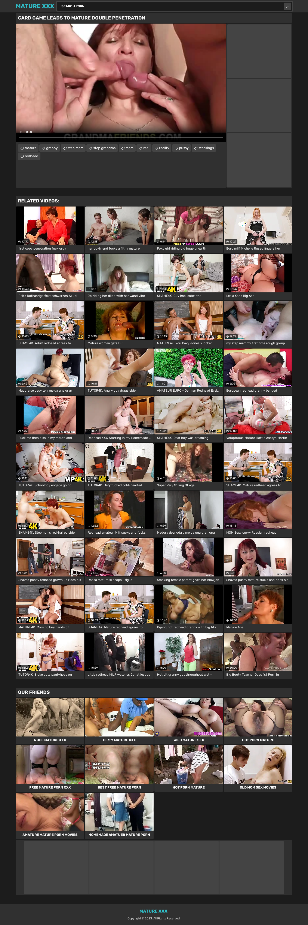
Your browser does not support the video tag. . (121, 83)
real (146, 148)
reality (164, 148)
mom (129, 148)
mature (30, 148)
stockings (206, 148)
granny (52, 148)
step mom (75, 148)
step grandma (104, 148)
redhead (31, 156)
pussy (184, 148)
